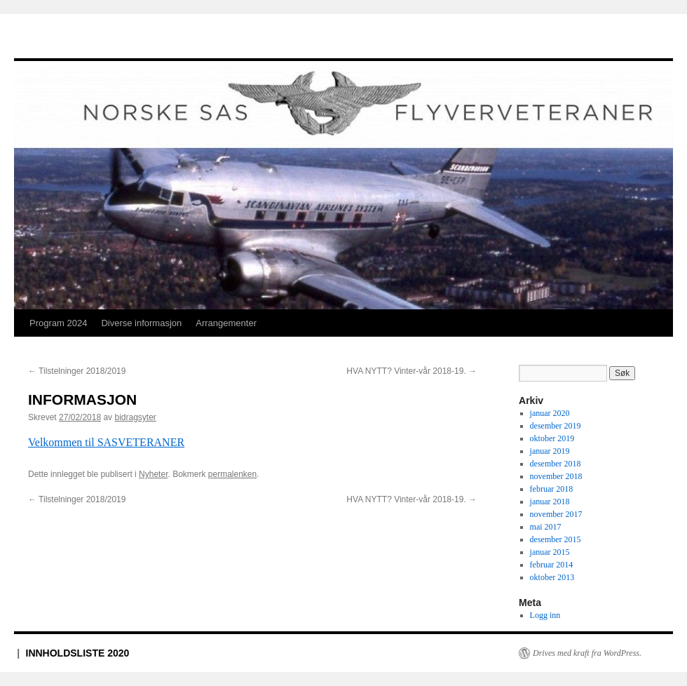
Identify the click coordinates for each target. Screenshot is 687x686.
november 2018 (556, 476)
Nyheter (153, 474)
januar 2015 (550, 552)
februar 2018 (551, 489)
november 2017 (556, 514)
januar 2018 (550, 501)
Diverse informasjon (141, 323)
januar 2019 (550, 451)
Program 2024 (58, 323)
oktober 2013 (552, 577)
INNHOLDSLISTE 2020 (78, 653)
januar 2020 (550, 413)
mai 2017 (546, 527)
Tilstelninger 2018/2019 (76, 371)
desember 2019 (555, 426)
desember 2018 (555, 464)
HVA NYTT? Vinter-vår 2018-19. (411, 371)
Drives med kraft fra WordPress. (587, 653)
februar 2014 (551, 565)
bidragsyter (135, 417)
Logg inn (545, 615)
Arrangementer (226, 323)
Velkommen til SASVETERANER (106, 442)
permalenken (232, 474)
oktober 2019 (552, 438)
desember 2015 (555, 539)
